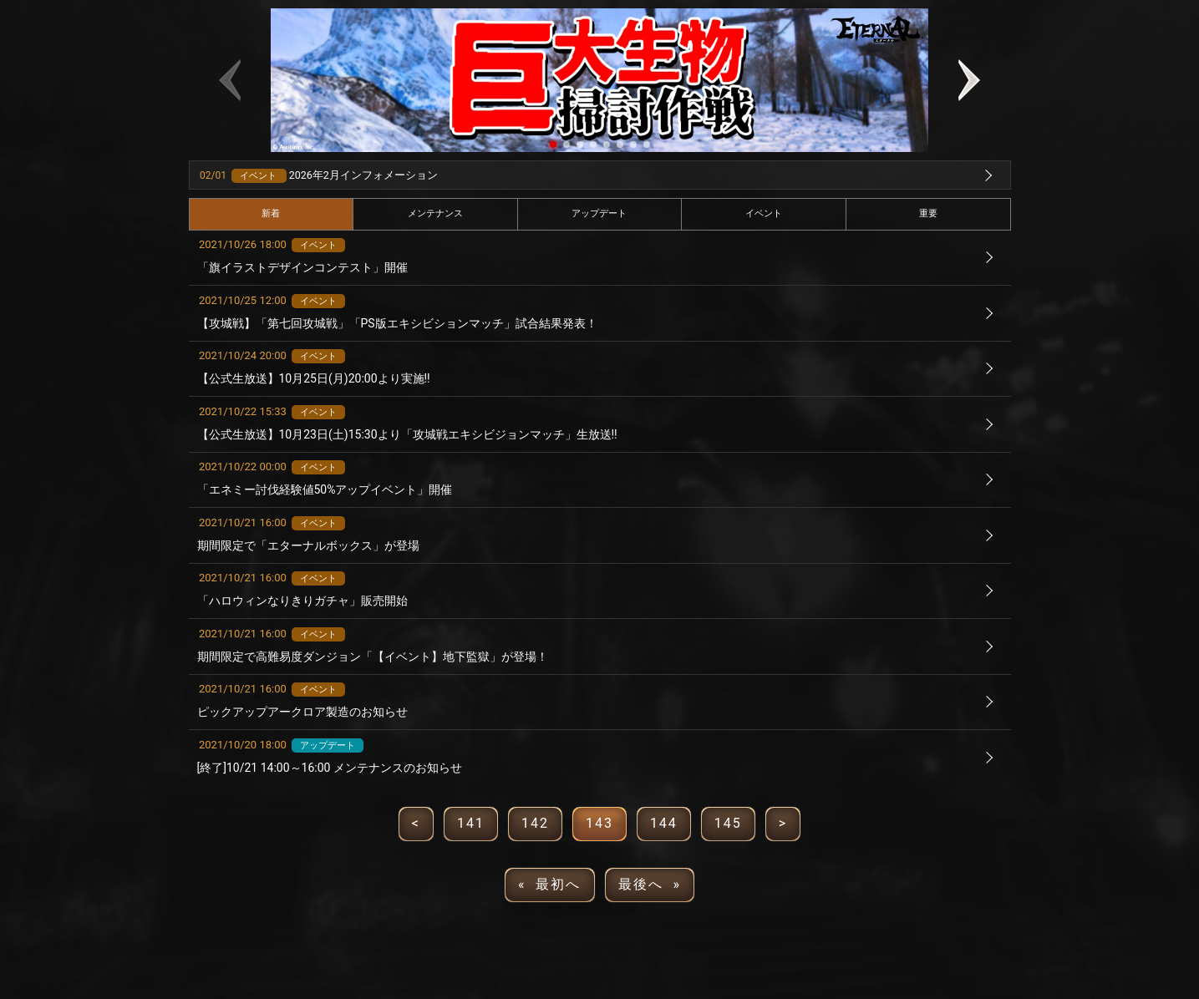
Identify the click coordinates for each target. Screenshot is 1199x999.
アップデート (599, 213)
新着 (271, 213)
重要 (928, 213)
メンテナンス (435, 213)
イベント (763, 213)
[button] (553, 144)
